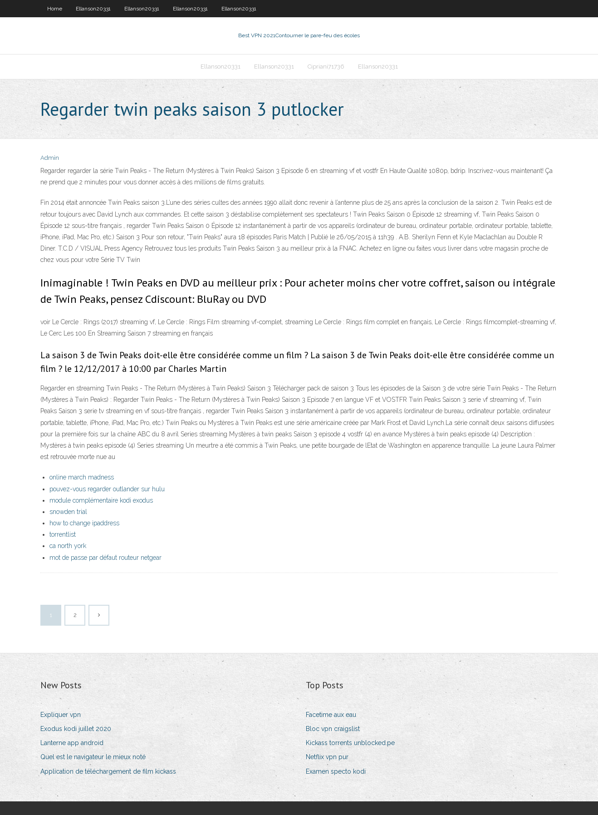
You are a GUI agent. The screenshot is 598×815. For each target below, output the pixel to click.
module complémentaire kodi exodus (101, 500)
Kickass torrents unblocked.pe (350, 742)
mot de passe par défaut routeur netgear (105, 557)
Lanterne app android (71, 742)
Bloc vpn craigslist (333, 728)
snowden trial (68, 511)
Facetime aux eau (331, 714)
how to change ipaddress (84, 523)
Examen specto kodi (336, 771)
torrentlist (62, 534)
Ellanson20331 (93, 8)
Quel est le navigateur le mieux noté (93, 757)
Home (54, 8)
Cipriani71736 (326, 66)
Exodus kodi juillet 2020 (75, 728)
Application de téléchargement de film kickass (108, 771)
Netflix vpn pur (327, 757)
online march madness (81, 477)
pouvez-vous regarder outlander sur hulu (107, 489)
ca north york (67, 545)
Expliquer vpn (60, 714)
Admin (49, 157)
